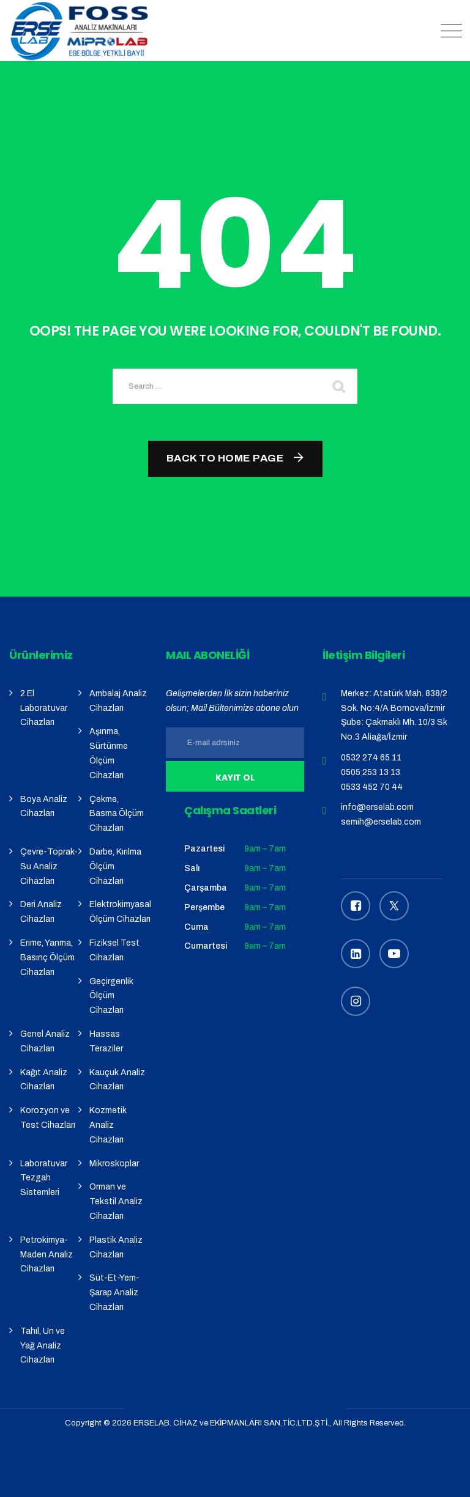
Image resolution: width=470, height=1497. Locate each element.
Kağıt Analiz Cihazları (43, 1080)
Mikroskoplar (114, 1163)
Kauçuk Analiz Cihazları (117, 1080)
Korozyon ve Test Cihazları (47, 1118)
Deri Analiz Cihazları (41, 912)
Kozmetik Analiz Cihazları (108, 1125)
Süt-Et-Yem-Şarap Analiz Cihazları (114, 1292)
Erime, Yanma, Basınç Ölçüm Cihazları (47, 957)
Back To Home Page (225, 458)
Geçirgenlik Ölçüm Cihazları (111, 996)
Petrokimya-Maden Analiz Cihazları (46, 1254)
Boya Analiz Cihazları (43, 806)
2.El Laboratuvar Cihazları (43, 708)
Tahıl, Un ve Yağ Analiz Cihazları (42, 1345)
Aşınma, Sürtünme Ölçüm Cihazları (108, 753)
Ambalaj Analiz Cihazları (118, 701)
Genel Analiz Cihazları (45, 1041)
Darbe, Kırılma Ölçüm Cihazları (115, 866)
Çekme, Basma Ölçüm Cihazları (116, 814)
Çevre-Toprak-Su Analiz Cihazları (49, 866)
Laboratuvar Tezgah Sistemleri (43, 1178)
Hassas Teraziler (106, 1041)
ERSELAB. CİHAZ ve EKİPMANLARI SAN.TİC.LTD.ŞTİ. (231, 1423)
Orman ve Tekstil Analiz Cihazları (116, 1201)
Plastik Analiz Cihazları (116, 1247)
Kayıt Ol (235, 777)
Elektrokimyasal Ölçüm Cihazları (120, 912)
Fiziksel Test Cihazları (114, 950)
